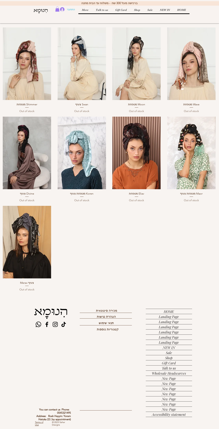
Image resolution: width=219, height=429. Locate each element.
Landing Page (169, 316)
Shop (169, 357)
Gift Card (169, 363)
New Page (169, 378)
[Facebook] (46, 324)
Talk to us (169, 368)
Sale (169, 352)
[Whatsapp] (38, 324)
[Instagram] (55, 324)
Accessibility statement (169, 414)
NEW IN (169, 347)
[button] (57, 9)
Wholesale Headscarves (169, 373)
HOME (169, 311)
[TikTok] (63, 324)
